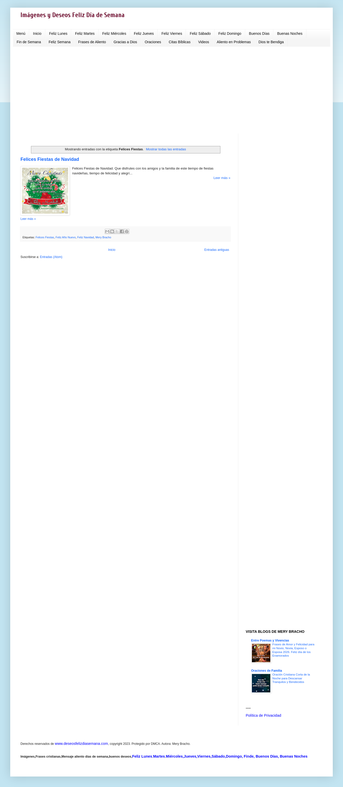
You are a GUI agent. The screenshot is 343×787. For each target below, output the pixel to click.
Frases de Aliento (92, 42)
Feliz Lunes (58, 33)
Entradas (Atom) (51, 257)
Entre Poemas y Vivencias (270, 640)
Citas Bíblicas (179, 42)
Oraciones (153, 42)
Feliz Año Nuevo (66, 237)
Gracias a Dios (125, 42)
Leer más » (221, 178)
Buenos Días (259, 33)
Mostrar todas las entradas (166, 149)
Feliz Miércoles (114, 33)
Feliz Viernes (172, 33)
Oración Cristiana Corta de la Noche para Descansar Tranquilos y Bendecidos (291, 678)
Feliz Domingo (229, 33)
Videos (203, 42)
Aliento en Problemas (234, 42)
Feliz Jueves (144, 33)
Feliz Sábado (200, 33)
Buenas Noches (290, 33)
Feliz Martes (84, 33)
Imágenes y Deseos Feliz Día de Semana (72, 15)
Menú (20, 33)
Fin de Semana (29, 42)
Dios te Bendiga (271, 42)
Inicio (37, 33)
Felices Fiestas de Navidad (49, 159)
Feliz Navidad (85, 237)
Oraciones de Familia (266, 670)
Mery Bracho (103, 237)
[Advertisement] (171, 90)
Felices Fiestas (45, 237)
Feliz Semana (60, 42)
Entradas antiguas (216, 250)
